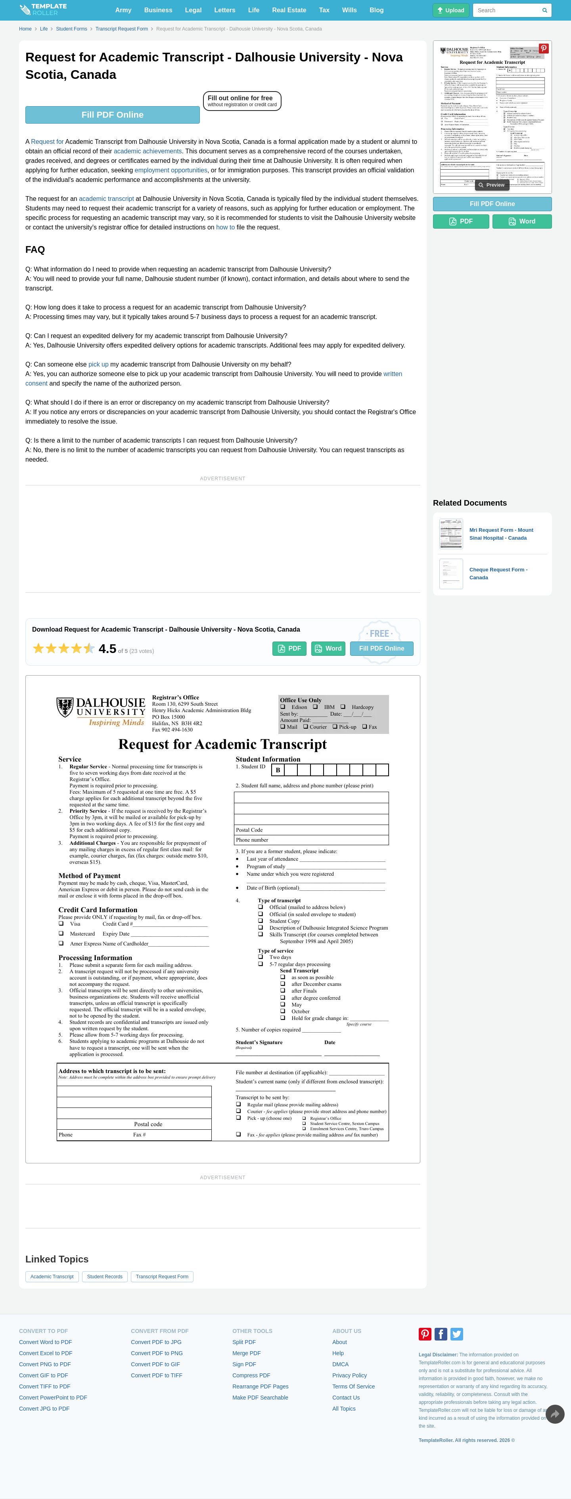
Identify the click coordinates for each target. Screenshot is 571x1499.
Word (328, 649)
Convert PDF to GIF (155, 1364)
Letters (225, 10)
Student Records (105, 1276)
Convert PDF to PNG (157, 1353)
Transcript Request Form (162, 1276)
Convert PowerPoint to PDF (53, 1397)
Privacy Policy (349, 1375)
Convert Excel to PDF (46, 1353)
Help (338, 1353)
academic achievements (148, 151)
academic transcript (106, 198)
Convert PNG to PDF (45, 1364)
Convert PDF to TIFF (156, 1375)
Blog (377, 10)
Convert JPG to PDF (44, 1408)
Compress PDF (251, 1375)
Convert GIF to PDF (43, 1375)
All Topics (344, 1408)
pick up (98, 364)
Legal (193, 10)
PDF (289, 649)
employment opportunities (171, 170)
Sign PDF (244, 1364)
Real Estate (289, 10)
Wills (349, 10)
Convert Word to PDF (45, 1342)
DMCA (340, 1364)
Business (158, 10)
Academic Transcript (52, 1276)
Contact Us (346, 1397)
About (339, 1342)
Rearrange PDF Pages (260, 1386)
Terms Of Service (353, 1386)
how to (225, 227)
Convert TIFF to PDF (45, 1386)
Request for (47, 141)
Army (123, 10)
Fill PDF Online (113, 115)
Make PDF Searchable (260, 1397)
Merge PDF (246, 1353)
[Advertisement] (222, 538)
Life (253, 10)
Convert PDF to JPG (156, 1342)
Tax (324, 10)
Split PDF (244, 1342)
